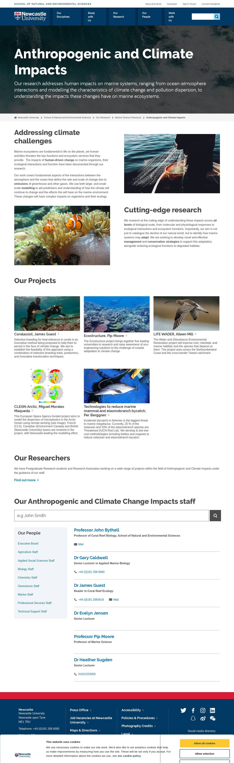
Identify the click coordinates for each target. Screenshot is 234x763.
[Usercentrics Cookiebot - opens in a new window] (22, 756)
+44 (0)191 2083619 (91, 599)
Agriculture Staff (28, 552)
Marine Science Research (128, 117)
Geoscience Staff (28, 586)
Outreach (172, 4)
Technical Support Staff (32, 611)
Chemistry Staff (27, 577)
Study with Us (107, 17)
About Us (61, 17)
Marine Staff (25, 594)
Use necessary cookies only (204, 740)
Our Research (132, 17)
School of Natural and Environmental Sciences (52, 4)
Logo (30, 16)
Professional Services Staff (35, 602)
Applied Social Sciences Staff (36, 560)
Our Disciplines (83, 17)
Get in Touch (189, 4)
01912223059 (87, 674)
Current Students (211, 4)
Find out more (25, 480)
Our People (154, 17)
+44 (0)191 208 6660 (91, 571)
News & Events (153, 4)
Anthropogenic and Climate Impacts (165, 117)
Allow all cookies (204, 719)
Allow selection (204, 730)
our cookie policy (129, 732)
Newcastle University (28, 117)
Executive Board (28, 543)
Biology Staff (26, 569)
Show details (184, 756)
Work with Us (177, 17)
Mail (81, 544)
